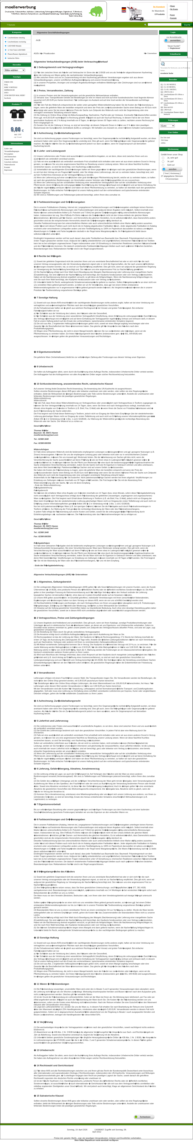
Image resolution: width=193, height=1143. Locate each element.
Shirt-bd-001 (17, 120)
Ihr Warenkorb (159, 7)
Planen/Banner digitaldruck (17, 54)
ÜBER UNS (8, 82)
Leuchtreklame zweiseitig (17, 42)
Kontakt (173, 18)
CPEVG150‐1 (169, 92)
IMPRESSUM (9, 90)
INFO (6, 93)
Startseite (11, 25)
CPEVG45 (167, 110)
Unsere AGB (8, 159)
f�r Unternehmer (150, 53)
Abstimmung (174, 173)
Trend (166, 173)
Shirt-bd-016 (168, 107)
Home (172, 6)
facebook (7, 98)
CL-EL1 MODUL (170, 89)
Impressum (8, 170)
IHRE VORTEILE (10, 87)
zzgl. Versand (18, 137)
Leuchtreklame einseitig (16, 38)
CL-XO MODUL (170, 84)
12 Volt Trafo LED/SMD (16, 50)
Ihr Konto (174, 9)
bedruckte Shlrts (13, 58)
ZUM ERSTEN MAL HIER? (14, 95)
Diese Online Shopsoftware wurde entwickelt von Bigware (97, 1140)
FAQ (6, 85)
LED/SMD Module (15, 46)
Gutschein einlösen (11, 162)
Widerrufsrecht (9, 165)
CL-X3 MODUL (170, 87)
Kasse (172, 15)
